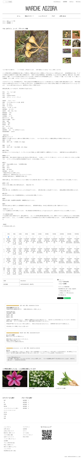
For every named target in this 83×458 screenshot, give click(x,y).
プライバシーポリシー (28, 434)
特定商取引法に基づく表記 (10, 450)
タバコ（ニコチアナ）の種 (8, 388)
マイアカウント (57, 1)
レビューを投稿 (62, 283)
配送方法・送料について (9, 432)
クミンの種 (31, 388)
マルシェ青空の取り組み (9, 442)
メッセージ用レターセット (10, 438)
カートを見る (26, 432)
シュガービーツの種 (60, 388)
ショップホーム (7, 426)
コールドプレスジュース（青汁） (11, 408)
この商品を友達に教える (64, 290)
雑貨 (5, 418)
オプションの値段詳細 (63, 286)
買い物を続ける (62, 295)
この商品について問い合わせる (66, 293)
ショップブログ (7, 448)
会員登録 (65, 1)
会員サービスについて (9, 436)
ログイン (71, 1)
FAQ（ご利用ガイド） (9, 444)
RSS (24, 436)
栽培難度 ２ (26, 402)
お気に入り (60, 280)
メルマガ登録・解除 (8, 434)
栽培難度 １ (26, 400)
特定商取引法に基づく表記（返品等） (67, 288)
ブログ (53, 16)
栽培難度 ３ (10, 22)
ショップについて (42, 16)
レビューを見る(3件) (64, 281)
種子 (8, 20)
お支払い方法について (9, 430)
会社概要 (6, 440)
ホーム (18, 16)
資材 (5, 404)
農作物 (5, 406)
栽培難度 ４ (26, 406)
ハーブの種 (13, 20)
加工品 (5, 412)
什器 (5, 416)
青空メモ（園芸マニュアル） (10, 446)
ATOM (27, 436)
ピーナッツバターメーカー (10, 410)
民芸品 (5, 414)
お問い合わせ (63, 16)
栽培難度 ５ (10, 23)
